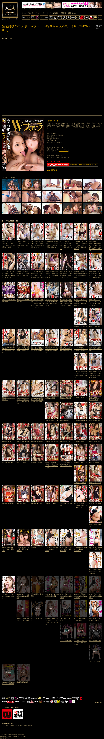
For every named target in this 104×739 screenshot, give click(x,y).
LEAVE (7, 738)
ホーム (24, 13)
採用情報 (63, 13)
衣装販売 (55, 13)
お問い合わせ (72, 13)
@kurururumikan (63, 151)
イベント (38, 13)
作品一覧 (30, 13)
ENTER (2, 738)
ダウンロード (47, 13)
